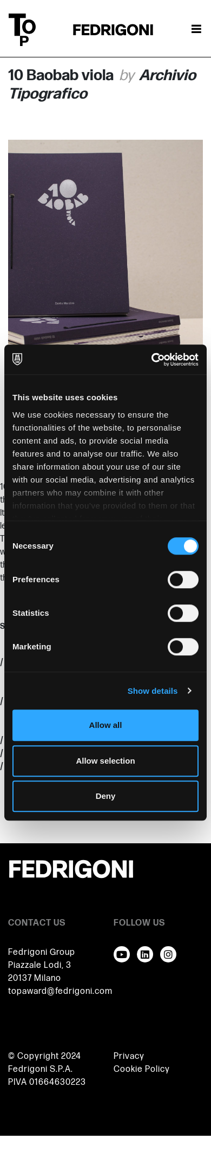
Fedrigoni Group (41, 952)
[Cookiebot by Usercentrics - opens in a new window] (152, 360)
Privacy (129, 1056)
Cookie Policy (142, 1069)
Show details (153, 690)
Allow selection (105, 760)
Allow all (105, 725)
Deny (106, 795)
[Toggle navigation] (196, 29)
